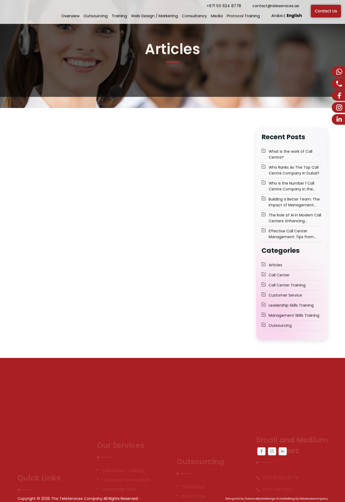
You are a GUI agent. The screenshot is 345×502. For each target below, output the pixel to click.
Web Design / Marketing (154, 16)
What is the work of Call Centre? (290, 160)
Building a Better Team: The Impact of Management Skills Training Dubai (294, 208)
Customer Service (285, 301)
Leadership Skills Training (291, 311)
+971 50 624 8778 (224, 5)
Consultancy (194, 16)
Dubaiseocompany (314, 498)
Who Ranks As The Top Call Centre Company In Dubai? (294, 176)
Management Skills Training (294, 321)
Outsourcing (96, 16)
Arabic (277, 15)
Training (119, 16)
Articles (275, 271)
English (294, 15)
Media (217, 16)
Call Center (279, 281)
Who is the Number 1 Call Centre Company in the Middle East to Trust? (291, 192)
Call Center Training (287, 291)
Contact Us (326, 11)
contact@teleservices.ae (275, 5)
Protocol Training (243, 16)
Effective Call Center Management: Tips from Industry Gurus (291, 240)
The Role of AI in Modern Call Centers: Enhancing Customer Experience (295, 224)
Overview (71, 16)
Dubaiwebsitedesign (260, 498)
